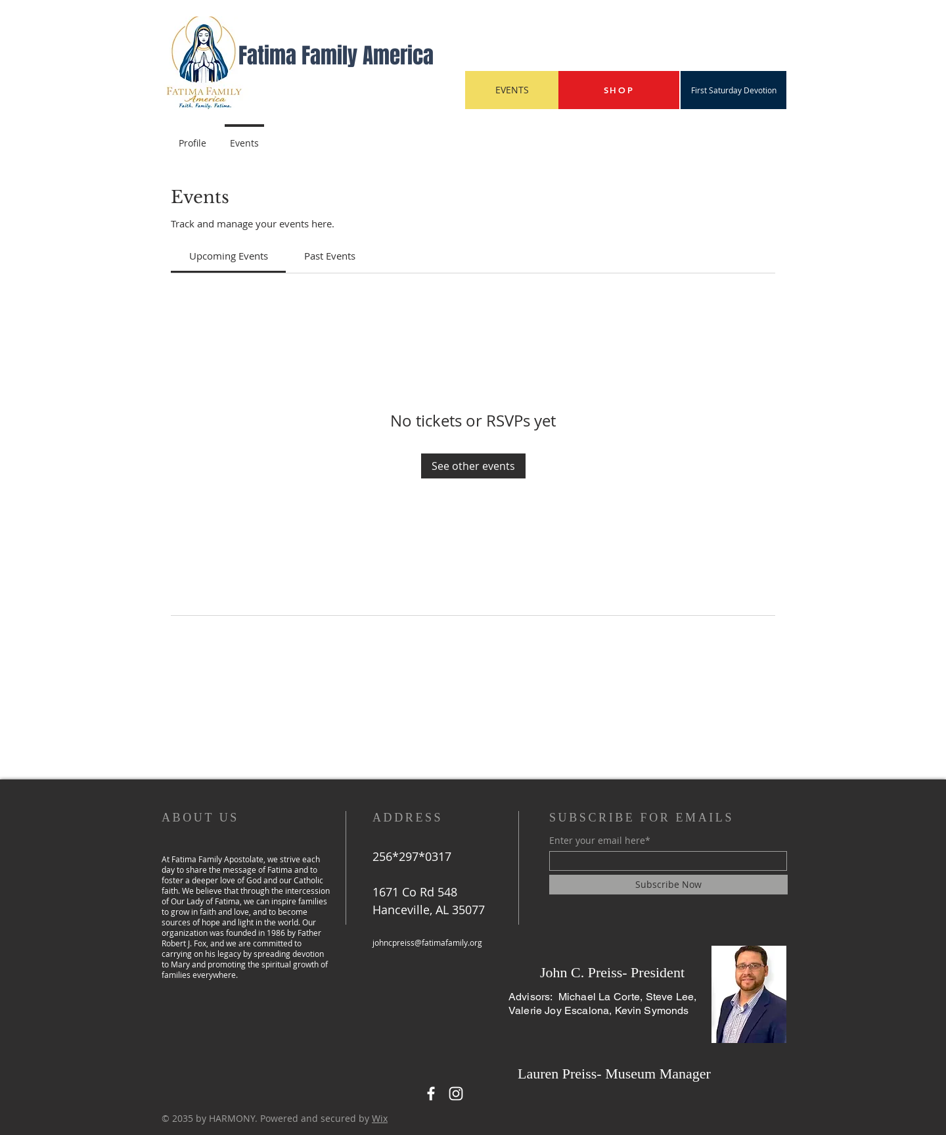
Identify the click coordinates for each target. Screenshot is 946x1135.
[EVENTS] (511, 90)
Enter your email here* (599, 840)
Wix (380, 1118)
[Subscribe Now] (668, 884)
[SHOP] (618, 90)
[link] (228, 255)
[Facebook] (431, 1093)
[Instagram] (456, 1093)
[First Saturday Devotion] (733, 90)
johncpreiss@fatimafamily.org (427, 942)
